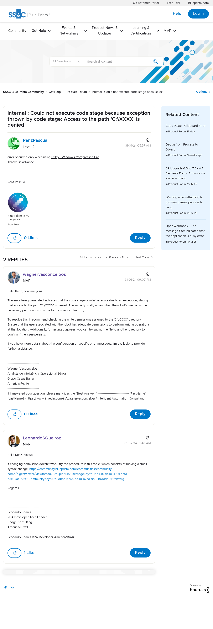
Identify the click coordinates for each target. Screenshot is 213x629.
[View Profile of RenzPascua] (35, 140)
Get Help (39, 30)
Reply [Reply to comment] (140, 414)
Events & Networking (68, 30)
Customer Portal (146, 3)
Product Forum (76, 92)
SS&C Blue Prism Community (23, 92)
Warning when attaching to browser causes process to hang (184, 202)
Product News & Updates (105, 30)
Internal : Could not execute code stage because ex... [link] (128, 92)
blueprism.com (198, 3)
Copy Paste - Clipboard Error (186, 126)
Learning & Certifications (141, 30)
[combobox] (123, 62)
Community (17, 30)
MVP (167, 30)
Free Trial (173, 3)
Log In (198, 14)
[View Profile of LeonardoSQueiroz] (42, 438)
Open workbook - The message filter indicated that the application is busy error (185, 231)
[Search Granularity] (66, 62)
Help (177, 14)
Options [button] (201, 91)
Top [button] (11, 587)
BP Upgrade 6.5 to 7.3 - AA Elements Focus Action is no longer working (185, 173)
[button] (14, 238)
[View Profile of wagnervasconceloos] (44, 275)
